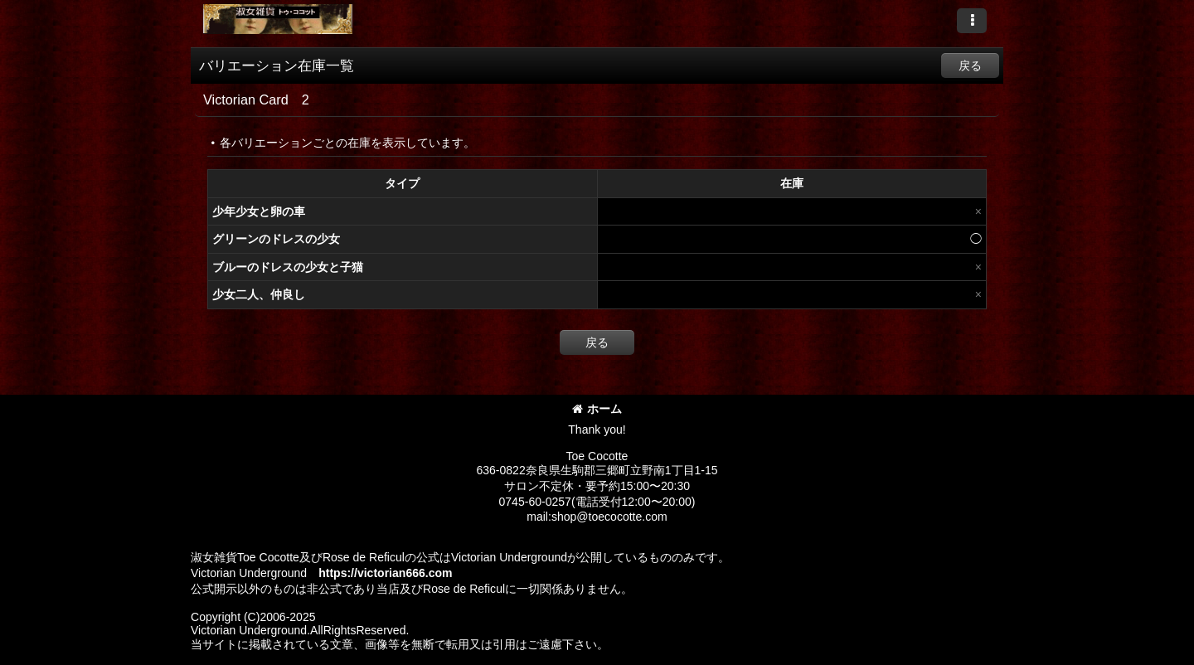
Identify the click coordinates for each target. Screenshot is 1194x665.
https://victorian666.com (385, 573)
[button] (972, 20)
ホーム (597, 408)
